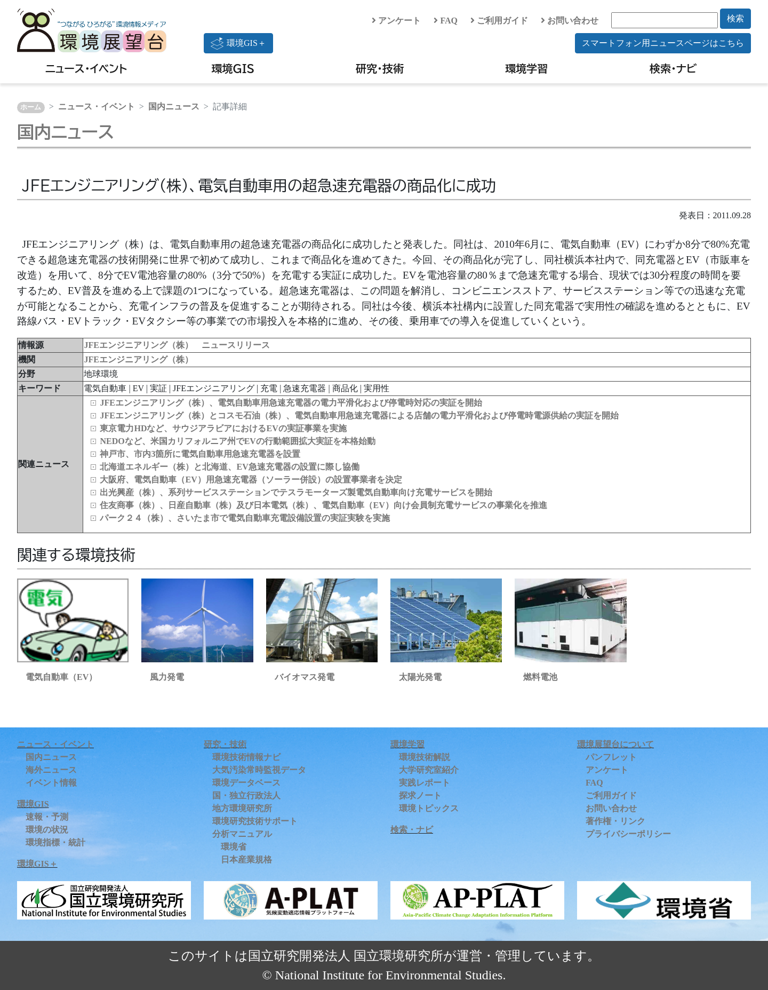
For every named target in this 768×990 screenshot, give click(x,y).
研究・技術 (380, 68)
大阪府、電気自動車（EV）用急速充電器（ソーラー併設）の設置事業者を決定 (251, 479)
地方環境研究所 (242, 808)
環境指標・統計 (55, 842)
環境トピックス (429, 808)
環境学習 (526, 68)
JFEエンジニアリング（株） (138, 359)
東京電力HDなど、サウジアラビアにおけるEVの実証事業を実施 (223, 428)
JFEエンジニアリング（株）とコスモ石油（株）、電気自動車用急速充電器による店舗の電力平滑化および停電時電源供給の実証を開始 (359, 415)
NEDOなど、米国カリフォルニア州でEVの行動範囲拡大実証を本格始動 (237, 441)
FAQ (446, 20)
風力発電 (167, 677)
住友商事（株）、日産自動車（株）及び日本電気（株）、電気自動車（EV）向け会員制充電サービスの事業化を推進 (323, 505)
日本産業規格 (246, 859)
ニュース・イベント (86, 68)
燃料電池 (540, 677)
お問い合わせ (569, 20)
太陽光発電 (420, 677)
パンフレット (611, 757)
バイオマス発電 (304, 677)
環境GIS (233, 68)
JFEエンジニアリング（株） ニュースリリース (176, 345)
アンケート (396, 20)
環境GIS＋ (238, 43)
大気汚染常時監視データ (259, 769)
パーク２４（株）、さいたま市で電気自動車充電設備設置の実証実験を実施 (245, 517)
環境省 (233, 846)
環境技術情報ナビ (246, 757)
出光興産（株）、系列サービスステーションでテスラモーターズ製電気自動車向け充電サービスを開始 (296, 492)
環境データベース (246, 782)
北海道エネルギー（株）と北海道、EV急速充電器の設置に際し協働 (229, 466)
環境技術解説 (424, 757)
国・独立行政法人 (246, 795)
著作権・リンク (615, 821)
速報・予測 (47, 816)
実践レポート (424, 782)
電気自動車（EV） (61, 677)
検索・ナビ (673, 68)
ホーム (30, 107)
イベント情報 (51, 782)
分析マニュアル (242, 833)
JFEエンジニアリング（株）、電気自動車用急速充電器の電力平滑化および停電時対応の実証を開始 (291, 402)
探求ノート (420, 795)
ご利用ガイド (499, 20)
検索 (735, 18)
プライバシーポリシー (628, 833)
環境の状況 (47, 829)
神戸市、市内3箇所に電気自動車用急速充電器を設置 (200, 453)
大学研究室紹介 (429, 769)
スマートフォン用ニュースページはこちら (663, 42)
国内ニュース (173, 106)
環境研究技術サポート (255, 821)
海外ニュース (51, 769)
